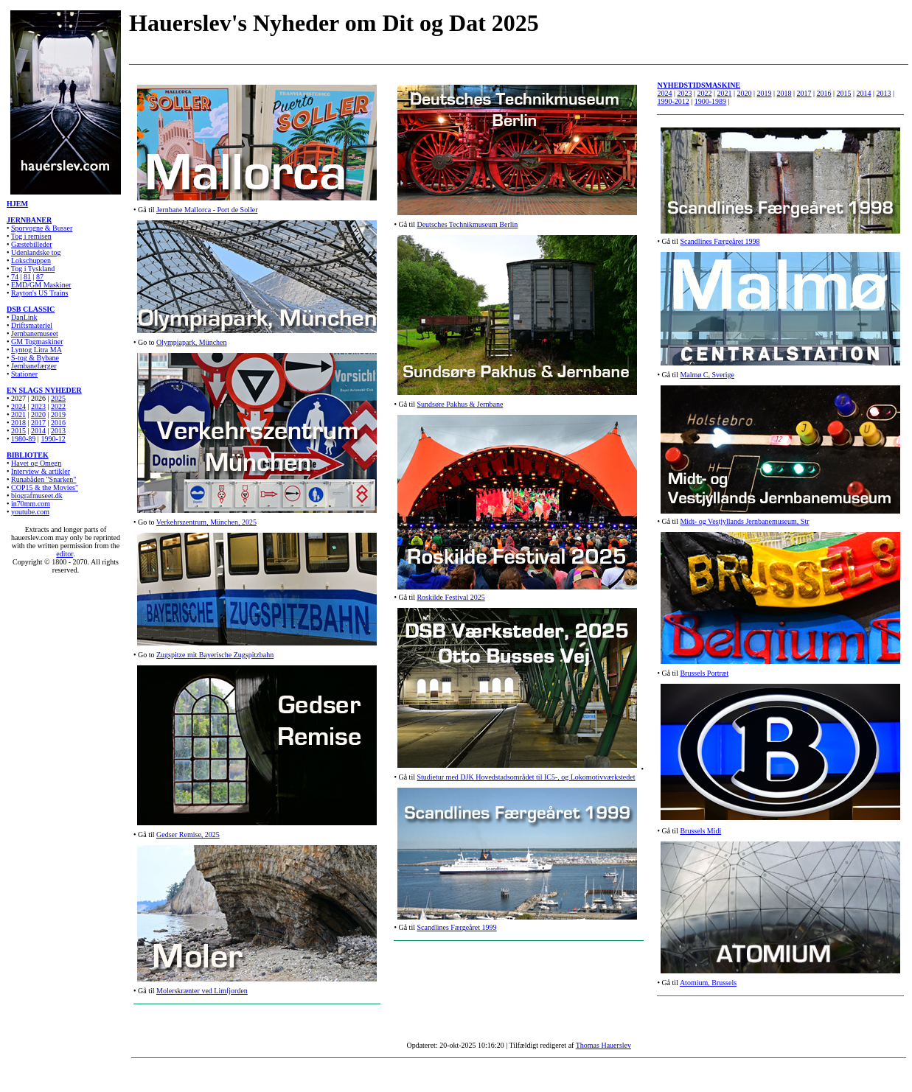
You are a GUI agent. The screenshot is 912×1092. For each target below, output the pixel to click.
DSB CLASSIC (31, 309)
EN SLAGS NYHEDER (44, 390)
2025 (58, 398)
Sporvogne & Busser (41, 228)
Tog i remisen (31, 236)
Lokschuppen (31, 260)
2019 (58, 414)
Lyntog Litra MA (36, 350)
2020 (38, 414)
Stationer (24, 374)
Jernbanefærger (33, 366)
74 (14, 277)
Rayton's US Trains (39, 293)
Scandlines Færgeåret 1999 (456, 927)
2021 (18, 414)
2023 (38, 406)
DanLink (24, 317)
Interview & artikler (40, 471)
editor (64, 554)
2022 (58, 406)
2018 (18, 423)
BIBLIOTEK (28, 455)
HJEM (17, 204)
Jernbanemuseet (34, 333)
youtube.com (30, 512)
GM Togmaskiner (37, 341)
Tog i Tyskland (33, 269)
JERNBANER (29, 220)
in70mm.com (30, 504)
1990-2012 (673, 101)
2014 (38, 431)
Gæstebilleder (31, 244)
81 (27, 277)
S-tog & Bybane (35, 358)
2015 (844, 93)
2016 (58, 423)
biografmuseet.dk (37, 495)
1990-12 (53, 439)
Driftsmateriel (31, 325)
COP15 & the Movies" (44, 487)
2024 (18, 406)
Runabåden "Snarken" (43, 479)
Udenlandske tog (36, 252)
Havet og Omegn (36, 463)
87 (39, 277)
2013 (58, 431)
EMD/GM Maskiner (41, 285)
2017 (38, 423)
